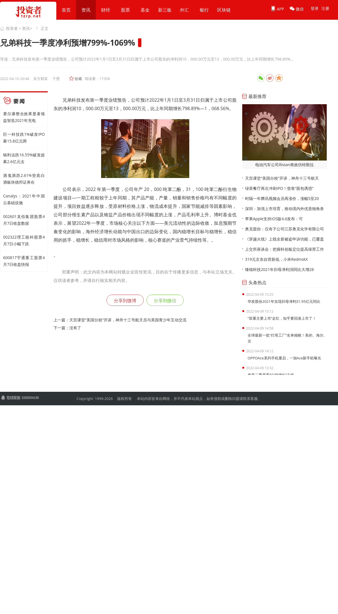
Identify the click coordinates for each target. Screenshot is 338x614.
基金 (145, 10)
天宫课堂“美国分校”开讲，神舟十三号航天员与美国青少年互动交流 (127, 319)
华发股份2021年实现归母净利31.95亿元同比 (284, 301)
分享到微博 (125, 300)
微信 (297, 9)
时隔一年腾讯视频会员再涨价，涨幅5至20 (282, 198)
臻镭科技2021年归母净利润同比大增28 (279, 269)
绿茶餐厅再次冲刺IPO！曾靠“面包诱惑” (279, 188)
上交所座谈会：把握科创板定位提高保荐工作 (284, 249)
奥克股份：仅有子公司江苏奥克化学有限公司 (284, 229)
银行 (204, 10)
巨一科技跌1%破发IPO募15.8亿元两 (24, 138)
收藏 (78, 78)
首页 (66, 10)
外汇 (184, 10)
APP (277, 9)
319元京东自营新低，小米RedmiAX (276, 259)
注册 (325, 8)
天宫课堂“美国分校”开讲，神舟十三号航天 (282, 178)
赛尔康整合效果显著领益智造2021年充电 (24, 117)
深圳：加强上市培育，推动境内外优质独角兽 (284, 208)
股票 (125, 10)
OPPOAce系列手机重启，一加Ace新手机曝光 (284, 358)
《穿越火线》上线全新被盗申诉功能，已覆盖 (284, 239)
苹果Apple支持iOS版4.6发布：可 (274, 218)
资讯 (85, 10)
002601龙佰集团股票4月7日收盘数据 (24, 220)
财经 (105, 10)
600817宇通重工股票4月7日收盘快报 (24, 261)
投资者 (12, 28)
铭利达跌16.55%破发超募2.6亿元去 (24, 158)
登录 (315, 8)
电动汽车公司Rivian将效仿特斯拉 (284, 164)
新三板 (165, 10)
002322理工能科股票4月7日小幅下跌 (24, 240)
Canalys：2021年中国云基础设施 (24, 199)
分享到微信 (165, 300)
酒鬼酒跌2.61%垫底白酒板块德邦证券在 (24, 179)
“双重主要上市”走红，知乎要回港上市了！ (282, 318)
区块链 (224, 10)
